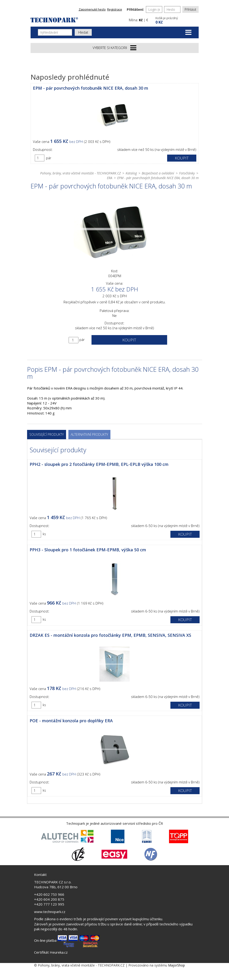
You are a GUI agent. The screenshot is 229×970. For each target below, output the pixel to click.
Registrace (114, 9)
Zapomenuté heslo (92, 9)
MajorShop (176, 965)
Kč (141, 20)
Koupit (182, 158)
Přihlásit (190, 9)
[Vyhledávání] (55, 32)
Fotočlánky (187, 173)
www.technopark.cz (49, 911)
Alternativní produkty (89, 434)
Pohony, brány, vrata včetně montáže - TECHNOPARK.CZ (80, 173)
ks (44, 534)
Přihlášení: (135, 9)
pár (48, 158)
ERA (109, 178)
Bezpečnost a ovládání (158, 173)
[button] (176, 20)
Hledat (83, 32)
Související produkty (46, 434)
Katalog (131, 173)
